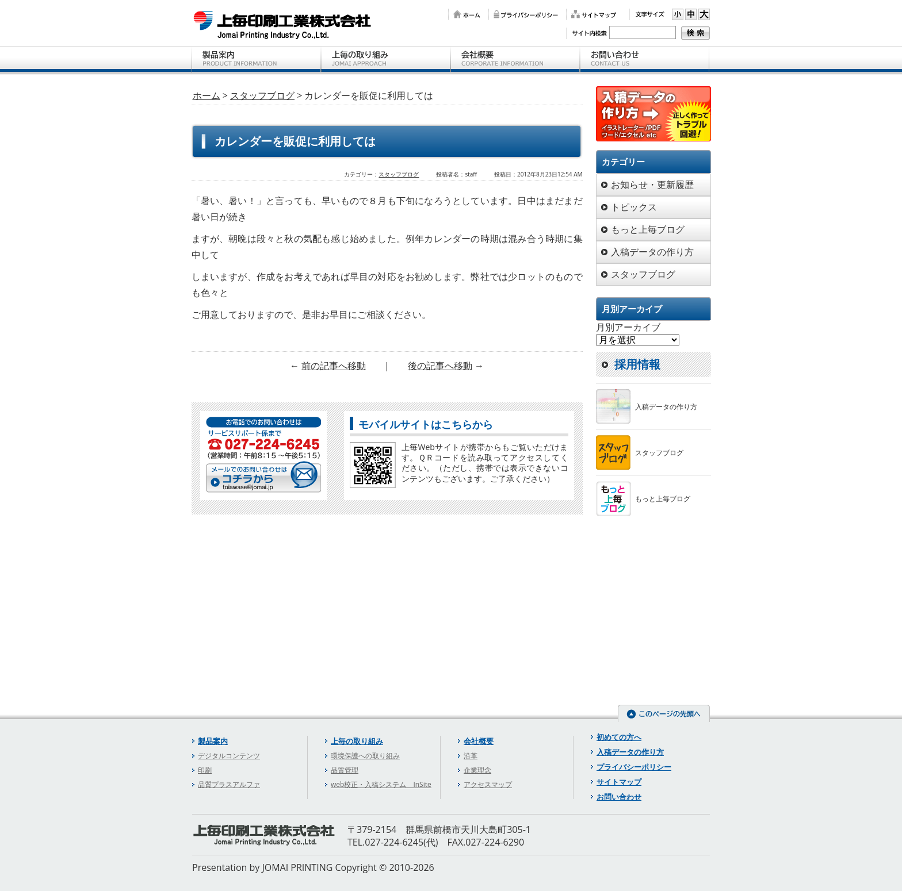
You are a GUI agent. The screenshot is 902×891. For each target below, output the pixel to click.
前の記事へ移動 (333, 365)
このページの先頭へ (664, 713)
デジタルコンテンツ (229, 756)
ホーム (465, 14)
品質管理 (344, 770)
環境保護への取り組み (365, 756)
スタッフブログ (262, 95)
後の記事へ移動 (440, 365)
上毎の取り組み (385, 60)
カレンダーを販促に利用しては (295, 141)
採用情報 (637, 364)
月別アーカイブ (628, 327)
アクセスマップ (488, 784)
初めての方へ (619, 737)
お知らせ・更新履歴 (652, 184)
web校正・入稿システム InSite (381, 784)
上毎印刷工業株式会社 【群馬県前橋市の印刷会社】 (282, 24)
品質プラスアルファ (229, 784)
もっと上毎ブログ (648, 229)
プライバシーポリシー (524, 14)
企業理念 (477, 770)
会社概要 (515, 60)
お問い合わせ (644, 60)
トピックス (634, 207)
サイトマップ (592, 14)
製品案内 (256, 60)
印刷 (205, 770)
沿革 (470, 756)
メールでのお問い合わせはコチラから (263, 476)
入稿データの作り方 (652, 251)
